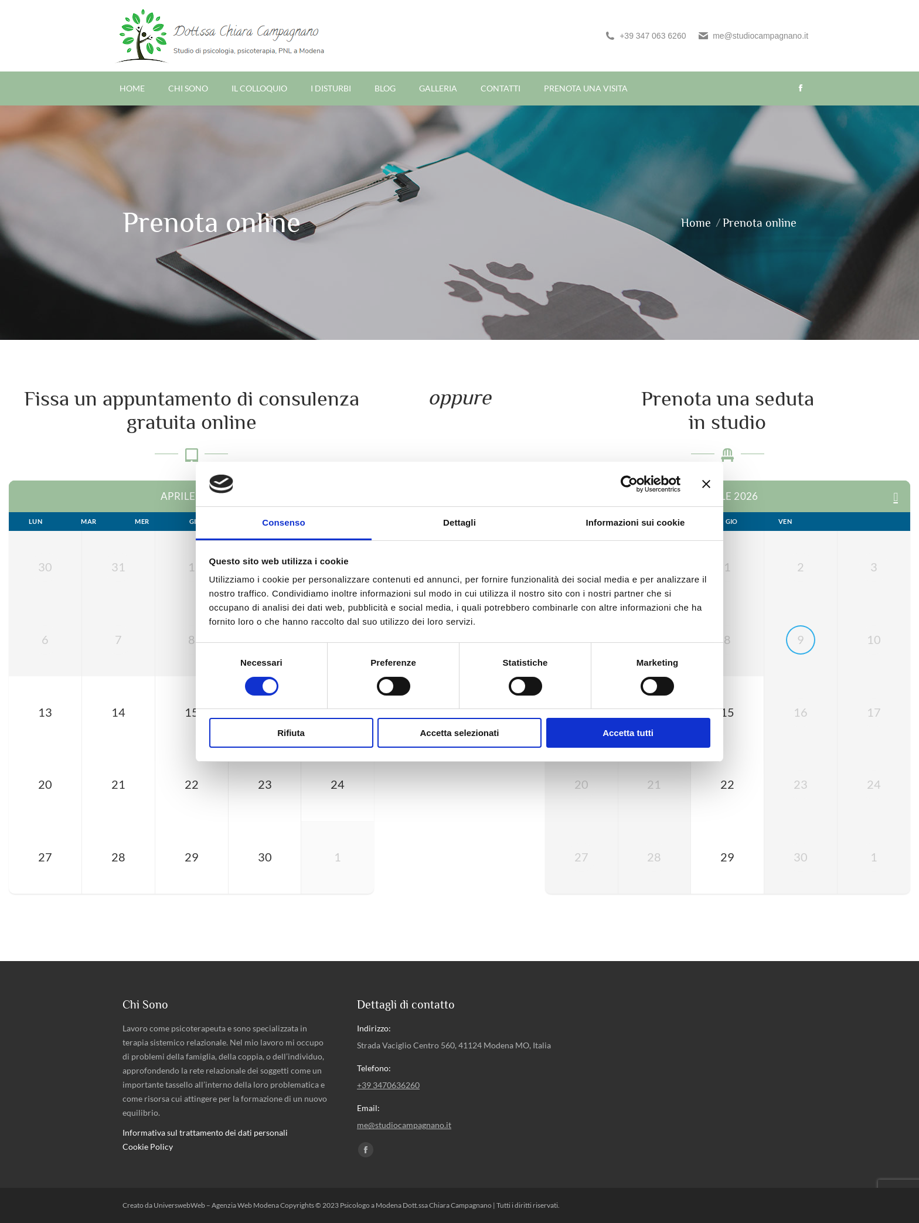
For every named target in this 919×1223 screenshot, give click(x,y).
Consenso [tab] (283, 522)
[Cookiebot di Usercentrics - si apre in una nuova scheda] (629, 484)
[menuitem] (132, 88)
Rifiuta (291, 733)
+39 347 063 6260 (645, 35)
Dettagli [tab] (459, 522)
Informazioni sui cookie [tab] (635, 522)
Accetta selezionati (459, 733)
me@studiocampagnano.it (752, 35)
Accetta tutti (628, 733)
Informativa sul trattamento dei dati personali (205, 1132)
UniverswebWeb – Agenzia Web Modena (217, 1205)
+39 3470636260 (388, 1085)
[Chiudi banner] (706, 484)
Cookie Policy (147, 1147)
